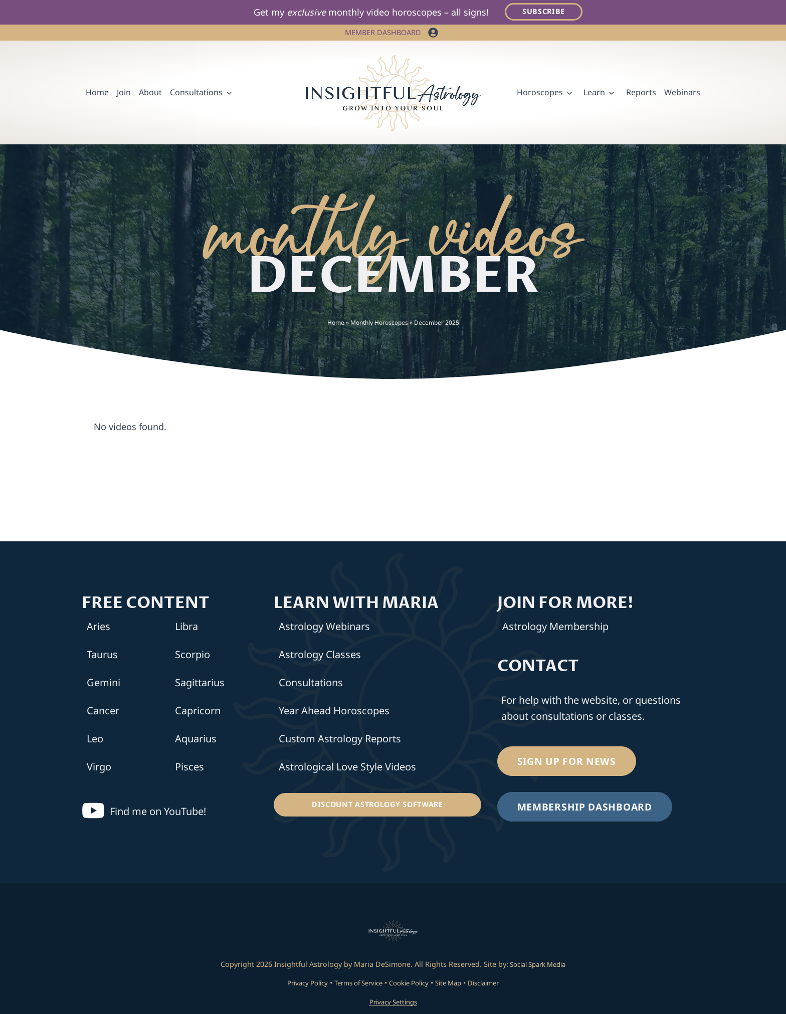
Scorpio (192, 656)
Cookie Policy (411, 984)
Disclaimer (495, 984)
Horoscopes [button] (540, 93)
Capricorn (198, 712)
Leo (95, 740)
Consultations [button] (196, 93)
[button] (433, 34)
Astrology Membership (555, 628)
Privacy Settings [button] (393, 1003)
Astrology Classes (320, 656)
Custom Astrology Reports (340, 740)
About (150, 93)
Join (124, 93)
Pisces (189, 768)
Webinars (682, 93)
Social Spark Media (537, 965)
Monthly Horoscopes (379, 324)
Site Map (455, 984)
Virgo (99, 768)
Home (97, 93)
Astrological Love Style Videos (347, 768)
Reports (641, 93)
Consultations (311, 684)
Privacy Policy (297, 984)
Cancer (103, 712)
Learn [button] (594, 93)
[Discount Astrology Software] (377, 806)
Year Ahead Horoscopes (334, 712)
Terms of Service (354, 984)
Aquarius (196, 740)
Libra (186, 628)
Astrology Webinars (324, 628)
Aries (98, 628)
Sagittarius (200, 684)
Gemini (103, 684)
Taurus (102, 656)
